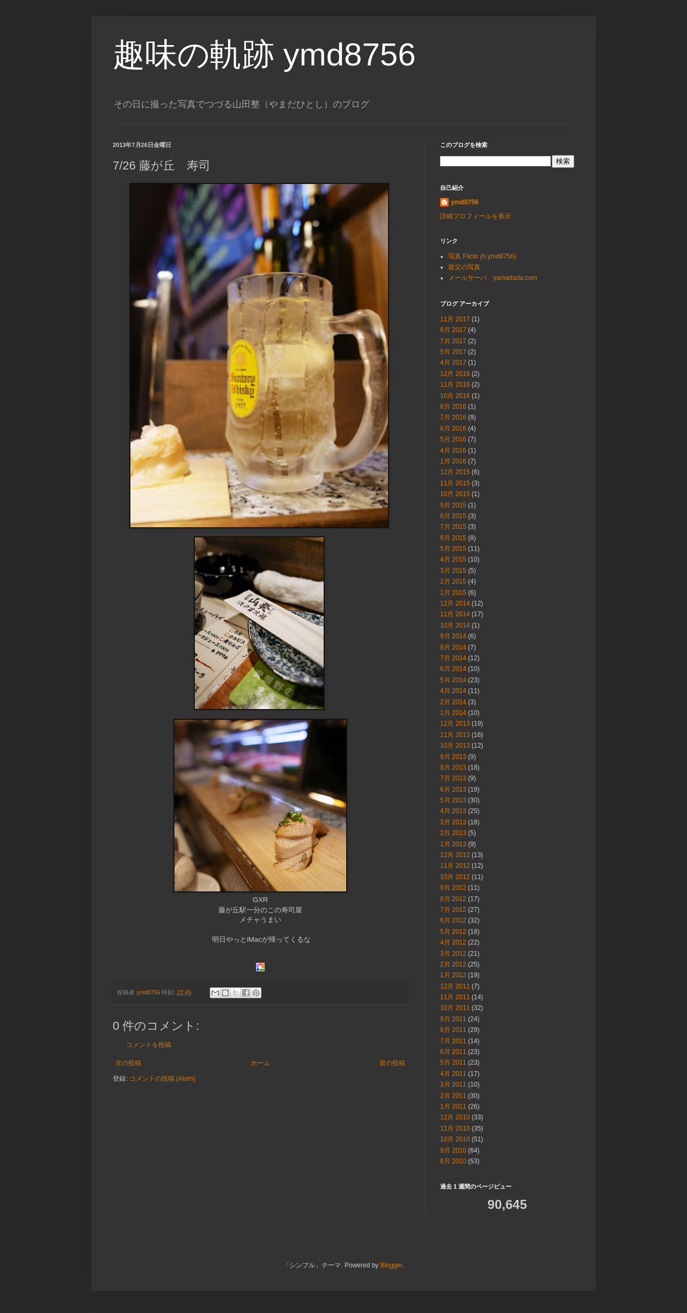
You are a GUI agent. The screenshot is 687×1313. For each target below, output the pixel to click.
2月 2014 (453, 702)
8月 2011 (453, 1030)
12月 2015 (455, 472)
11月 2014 (455, 614)
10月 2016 (455, 396)
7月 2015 (453, 526)
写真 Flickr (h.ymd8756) (482, 256)
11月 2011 (455, 997)
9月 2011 (453, 1019)
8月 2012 (453, 899)
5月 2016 (453, 439)
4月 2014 (453, 691)
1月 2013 (453, 844)
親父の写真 (464, 267)
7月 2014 (453, 658)
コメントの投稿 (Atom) (162, 1078)
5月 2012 (453, 931)
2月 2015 (453, 581)
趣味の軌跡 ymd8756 (264, 54)
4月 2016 (453, 450)
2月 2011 (453, 1096)
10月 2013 (455, 745)
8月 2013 (453, 767)
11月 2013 (455, 735)
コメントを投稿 (148, 1045)
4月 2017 (453, 362)
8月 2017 (453, 330)
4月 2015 (453, 559)
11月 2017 (455, 319)
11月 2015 (455, 483)
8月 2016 (453, 406)
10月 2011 (455, 1008)
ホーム (260, 1063)
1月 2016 (453, 461)
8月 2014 (453, 647)
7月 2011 (453, 1041)
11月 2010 (455, 1128)
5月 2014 (453, 680)
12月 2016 (455, 374)
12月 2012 (455, 855)
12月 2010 (455, 1117)
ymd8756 (464, 202)
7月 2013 (453, 778)
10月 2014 (455, 625)
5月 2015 (453, 548)
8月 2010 (453, 1161)
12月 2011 (455, 986)
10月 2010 (455, 1139)
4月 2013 (453, 811)
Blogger (392, 1265)
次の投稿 (128, 1063)
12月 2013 (455, 723)
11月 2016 (455, 384)
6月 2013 (453, 789)
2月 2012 (453, 964)
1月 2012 (453, 975)
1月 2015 (453, 592)
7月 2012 (453, 909)
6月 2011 (453, 1052)
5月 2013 (453, 800)
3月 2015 (453, 570)
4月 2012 (453, 942)
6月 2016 (453, 428)
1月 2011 (453, 1106)
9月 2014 (453, 636)
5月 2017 (453, 352)
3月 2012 (453, 953)
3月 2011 (453, 1084)
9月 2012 (453, 887)
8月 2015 (453, 516)
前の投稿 (392, 1063)
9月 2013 (453, 757)
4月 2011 (453, 1074)
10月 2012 (455, 877)
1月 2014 (453, 713)
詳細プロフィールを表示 (475, 216)
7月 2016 (453, 417)
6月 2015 (453, 538)
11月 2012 (455, 865)
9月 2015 (453, 505)
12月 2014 (455, 603)
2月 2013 (453, 833)
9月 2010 (453, 1150)
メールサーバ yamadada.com (492, 278)
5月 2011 (453, 1062)
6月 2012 (453, 920)
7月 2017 (453, 341)
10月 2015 (455, 494)
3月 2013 (453, 822)
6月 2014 (453, 669)
